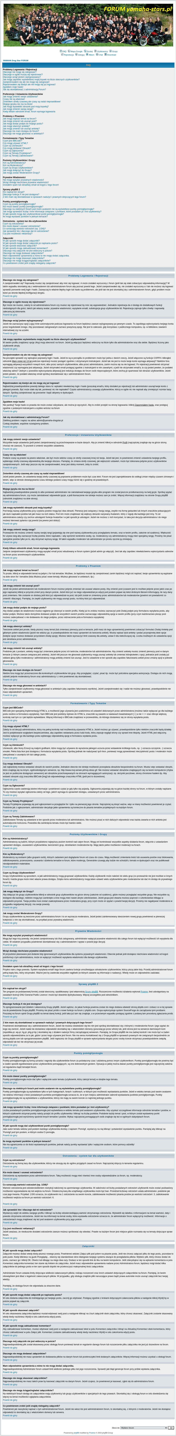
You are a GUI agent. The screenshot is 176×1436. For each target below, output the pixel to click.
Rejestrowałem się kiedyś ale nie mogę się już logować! (29, 84)
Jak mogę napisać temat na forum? (19, 118)
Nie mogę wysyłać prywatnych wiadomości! (23, 180)
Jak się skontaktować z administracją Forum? (24, 89)
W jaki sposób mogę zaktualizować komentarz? (25, 248)
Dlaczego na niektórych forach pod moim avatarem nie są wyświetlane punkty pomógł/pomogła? (48, 209)
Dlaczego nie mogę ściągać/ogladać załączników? (27, 260)
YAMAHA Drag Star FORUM (15, 60)
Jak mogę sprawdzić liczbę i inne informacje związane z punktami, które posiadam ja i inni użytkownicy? (52, 211)
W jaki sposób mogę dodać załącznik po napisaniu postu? (30, 243)
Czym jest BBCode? (12, 141)
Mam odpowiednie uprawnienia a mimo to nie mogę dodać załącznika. (36, 255)
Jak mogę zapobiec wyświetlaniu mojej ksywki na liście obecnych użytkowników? (41, 79)
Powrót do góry (10, 296)
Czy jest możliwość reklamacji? (17, 233)
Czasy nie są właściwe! (14, 99)
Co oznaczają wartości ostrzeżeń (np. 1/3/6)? (24, 228)
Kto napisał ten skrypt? (13, 192)
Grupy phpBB (91, 991)
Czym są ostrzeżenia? (13, 223)
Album (90, 55)
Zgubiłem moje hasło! (13, 87)
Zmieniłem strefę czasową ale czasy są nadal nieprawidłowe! (32, 101)
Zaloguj (79, 55)
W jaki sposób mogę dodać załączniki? (21, 241)
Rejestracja (67, 55)
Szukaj (88, 51)
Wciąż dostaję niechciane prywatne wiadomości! (26, 182)
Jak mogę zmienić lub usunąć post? (20, 121)
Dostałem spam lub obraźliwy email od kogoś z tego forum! (31, 185)
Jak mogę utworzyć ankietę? (16, 126)
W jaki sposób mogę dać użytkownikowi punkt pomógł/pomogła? (33, 214)
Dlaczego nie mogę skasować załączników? (23, 258)
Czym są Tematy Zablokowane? (18, 155)
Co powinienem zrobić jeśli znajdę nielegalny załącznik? (29, 263)
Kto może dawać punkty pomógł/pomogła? (23, 206)
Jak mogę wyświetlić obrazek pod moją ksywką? (26, 106)
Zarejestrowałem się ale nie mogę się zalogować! (26, 82)
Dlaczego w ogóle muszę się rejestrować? (23, 74)
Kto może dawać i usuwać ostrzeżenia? (21, 226)
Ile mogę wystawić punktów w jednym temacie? (25, 216)
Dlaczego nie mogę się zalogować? (19, 72)
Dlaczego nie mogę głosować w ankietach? (23, 133)
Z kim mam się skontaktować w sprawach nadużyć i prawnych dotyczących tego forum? (44, 197)
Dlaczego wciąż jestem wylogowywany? (22, 77)
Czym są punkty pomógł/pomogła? (19, 204)
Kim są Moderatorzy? (13, 165)
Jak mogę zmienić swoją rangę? (18, 109)
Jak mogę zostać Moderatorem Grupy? (21, 173)
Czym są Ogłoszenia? (13, 150)
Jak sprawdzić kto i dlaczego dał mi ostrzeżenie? (26, 231)
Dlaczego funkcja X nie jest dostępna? (21, 194)
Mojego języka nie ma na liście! (17, 104)
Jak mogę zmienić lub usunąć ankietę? (21, 128)
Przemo (144, 991)
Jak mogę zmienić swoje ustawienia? (20, 96)
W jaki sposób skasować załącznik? (20, 245)
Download (110, 55)
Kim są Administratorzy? (14, 163)
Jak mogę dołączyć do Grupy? (17, 170)
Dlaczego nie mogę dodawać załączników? (23, 253)
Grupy (113, 51)
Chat (99, 55)
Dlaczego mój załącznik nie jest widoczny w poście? (27, 250)
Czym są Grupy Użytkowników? (18, 168)
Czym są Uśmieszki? (13, 145)
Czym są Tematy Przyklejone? (17, 153)
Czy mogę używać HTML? (15, 143)
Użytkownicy (101, 51)
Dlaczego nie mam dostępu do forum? (21, 131)
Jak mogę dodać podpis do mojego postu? (23, 123)
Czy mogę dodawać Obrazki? (17, 148)
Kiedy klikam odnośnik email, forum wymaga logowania (29, 111)
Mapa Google (75, 51)
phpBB (76, 1433)
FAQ (63, 51)
